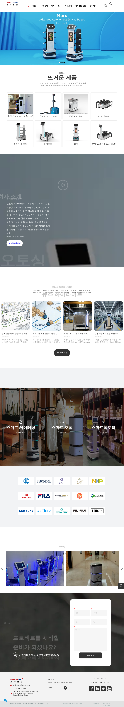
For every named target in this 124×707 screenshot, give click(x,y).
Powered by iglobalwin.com (72, 703)
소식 (59, 6)
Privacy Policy (97, 703)
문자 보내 (90, 655)
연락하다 (93, 6)
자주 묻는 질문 (81, 6)
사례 (52, 6)
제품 (35, 6)
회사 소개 (68, 6)
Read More (20, 432)
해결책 (45, 6)
